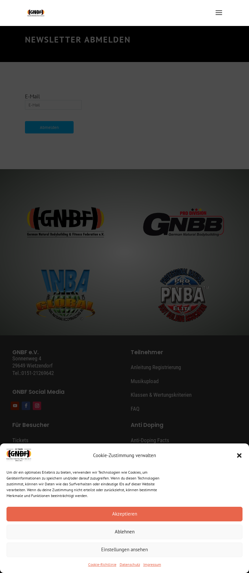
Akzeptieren (124, 514)
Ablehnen (125, 532)
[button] (239, 455)
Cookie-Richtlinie (102, 564)
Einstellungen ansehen (124, 549)
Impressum (152, 564)
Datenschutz (130, 564)
